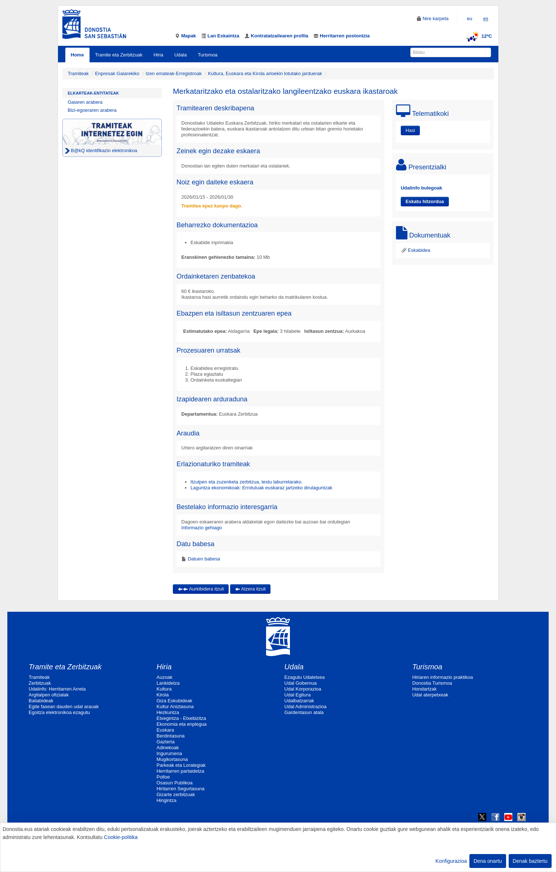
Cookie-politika (121, 837)
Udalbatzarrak (299, 700)
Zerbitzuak (40, 683)
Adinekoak (167, 747)
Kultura (163, 689)
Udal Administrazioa (305, 706)
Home (77, 55)
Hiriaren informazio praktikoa (442, 677)
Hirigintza (166, 800)
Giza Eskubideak (174, 700)
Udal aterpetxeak (430, 695)
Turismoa (208, 55)
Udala (180, 55)
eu (469, 18)
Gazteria (165, 741)
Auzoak (164, 677)
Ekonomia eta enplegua (181, 724)
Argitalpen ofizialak (49, 695)
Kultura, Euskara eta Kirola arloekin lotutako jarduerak (265, 73)
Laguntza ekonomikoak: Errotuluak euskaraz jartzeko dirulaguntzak (261, 487)
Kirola (162, 695)
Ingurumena (169, 753)
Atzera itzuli (250, 589)
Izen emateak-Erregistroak (173, 73)
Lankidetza (167, 683)
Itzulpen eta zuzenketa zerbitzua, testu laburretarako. (246, 482)
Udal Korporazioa (302, 689)
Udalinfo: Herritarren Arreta (57, 689)
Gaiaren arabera (85, 102)
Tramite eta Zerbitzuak (119, 55)
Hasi (410, 130)
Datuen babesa (203, 559)
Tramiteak (78, 73)
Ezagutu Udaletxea (304, 677)
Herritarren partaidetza (180, 771)
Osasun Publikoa (174, 782)
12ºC (477, 36)
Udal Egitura (297, 695)
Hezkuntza (167, 712)
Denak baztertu (530, 861)
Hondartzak (424, 689)
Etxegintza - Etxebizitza (181, 718)
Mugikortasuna (172, 759)
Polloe (163, 777)
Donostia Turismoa (432, 683)
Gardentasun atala (304, 712)
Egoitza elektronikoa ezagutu (59, 712)
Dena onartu (487, 861)
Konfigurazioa (451, 861)
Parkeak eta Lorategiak (181, 765)
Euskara (165, 730)
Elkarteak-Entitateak (93, 93)
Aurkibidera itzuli (201, 589)
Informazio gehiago (201, 527)
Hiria (158, 55)
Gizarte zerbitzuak (175, 794)
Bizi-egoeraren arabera (92, 110)
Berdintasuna (170, 736)
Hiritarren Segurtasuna (180, 788)
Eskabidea (415, 250)
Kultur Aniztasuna (174, 706)
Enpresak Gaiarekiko (117, 73)
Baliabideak (41, 700)
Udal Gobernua (300, 683)
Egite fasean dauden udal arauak (64, 706)
